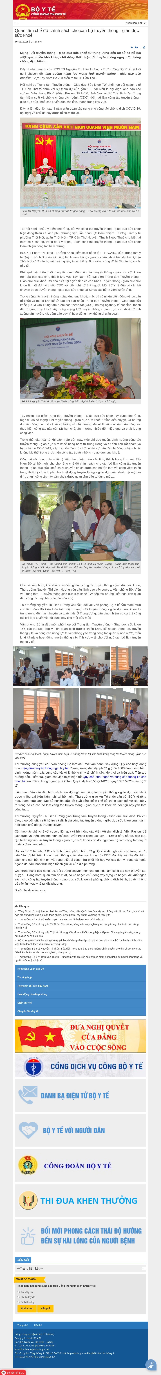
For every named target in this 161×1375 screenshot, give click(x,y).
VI (145, 23)
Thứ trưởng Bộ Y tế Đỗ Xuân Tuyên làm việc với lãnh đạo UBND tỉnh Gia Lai (61, 919)
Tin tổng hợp (24, 977)
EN (140, 23)
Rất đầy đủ (27, 1292)
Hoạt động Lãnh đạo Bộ (30, 968)
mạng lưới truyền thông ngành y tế (44, 768)
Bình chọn (27, 1308)
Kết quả (45, 1308)
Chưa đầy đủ (28, 1297)
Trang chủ (22, 1325)
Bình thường (28, 1302)
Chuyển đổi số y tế (27, 1011)
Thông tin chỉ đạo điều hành (32, 985)
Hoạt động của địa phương (32, 994)
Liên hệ (38, 1325)
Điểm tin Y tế (24, 1002)
